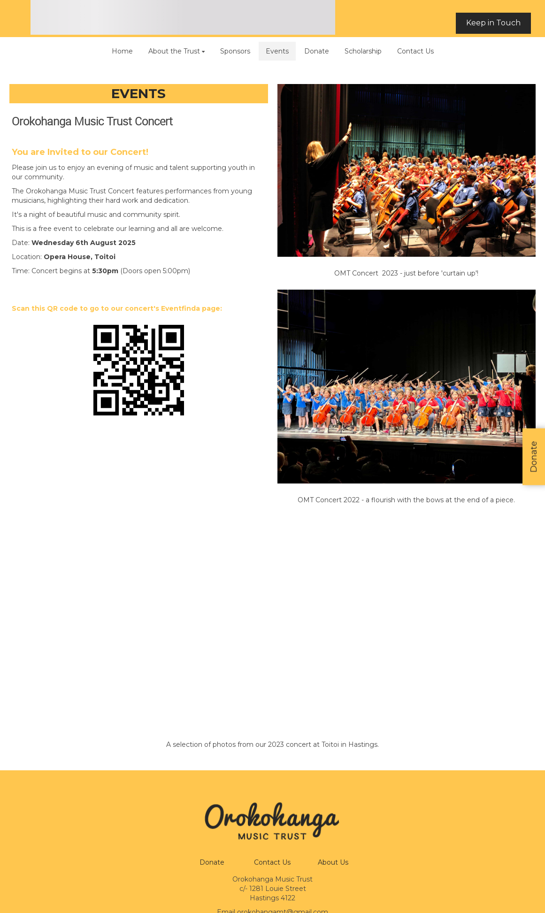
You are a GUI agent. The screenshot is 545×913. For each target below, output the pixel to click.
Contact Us (272, 862)
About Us (333, 862)
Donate (212, 862)
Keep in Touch (493, 22)
